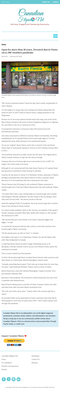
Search (55, 2)
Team (4, 359)
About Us (46, 2)
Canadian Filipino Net (10, 356)
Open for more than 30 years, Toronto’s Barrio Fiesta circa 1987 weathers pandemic (30, 51)
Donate (4, 370)
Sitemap (35, 363)
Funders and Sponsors (10, 366)
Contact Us (36, 359)
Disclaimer (35, 356)
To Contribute (7, 363)
